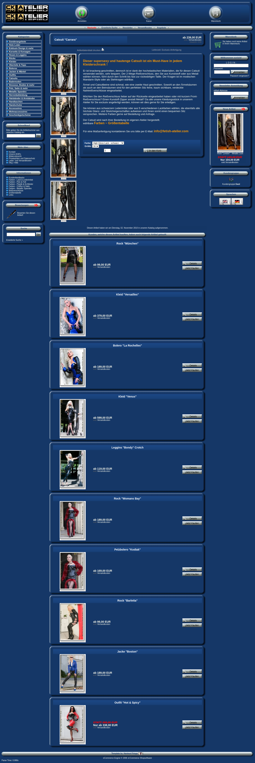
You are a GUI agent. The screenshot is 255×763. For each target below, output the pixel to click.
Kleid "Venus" (127, 396)
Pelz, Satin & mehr (18, 88)
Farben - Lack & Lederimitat (21, 180)
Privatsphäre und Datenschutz (22, 158)
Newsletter (127, 28)
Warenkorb (216, 21)
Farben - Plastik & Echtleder (21, 184)
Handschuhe (15, 105)
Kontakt (12, 152)
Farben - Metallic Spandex (20, 188)
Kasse (149, 21)
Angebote (161, 28)
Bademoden (15, 81)
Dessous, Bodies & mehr (21, 85)
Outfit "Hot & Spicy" (127, 702)
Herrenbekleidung (18, 95)
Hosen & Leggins (18, 55)
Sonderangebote (17, 41)
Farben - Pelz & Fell (17, 182)
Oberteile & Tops (17, 65)
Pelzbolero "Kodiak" (127, 549)
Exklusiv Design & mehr (21, 48)
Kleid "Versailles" (127, 294)
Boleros (13, 68)
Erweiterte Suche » (14, 240)
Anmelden (81, 21)
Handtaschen (16, 101)
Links (11, 195)
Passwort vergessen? (239, 76)
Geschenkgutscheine (20, 115)
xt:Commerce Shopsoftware (140, 758)
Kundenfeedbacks (16, 178)
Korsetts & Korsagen (19, 51)
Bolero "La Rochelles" (127, 345)
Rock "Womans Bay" (127, 498)
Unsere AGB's (15, 154)
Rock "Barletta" (127, 600)
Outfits (12, 75)
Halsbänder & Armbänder (22, 98)
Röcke (12, 58)
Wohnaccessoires (18, 111)
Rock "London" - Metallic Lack (230, 153)
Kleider (12, 61)
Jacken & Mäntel (17, 71)
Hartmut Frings (133, 753)
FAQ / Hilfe (13, 163)
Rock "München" (127, 243)
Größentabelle (15, 193)
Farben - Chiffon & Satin (19, 186)
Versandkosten (144, 28)
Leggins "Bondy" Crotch (127, 447)
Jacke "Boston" (127, 651)
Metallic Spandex (17, 91)
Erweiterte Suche (109, 28)
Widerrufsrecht (15, 156)
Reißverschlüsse (16, 191)
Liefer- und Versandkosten (20, 161)
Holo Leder (14, 45)
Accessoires (15, 108)
